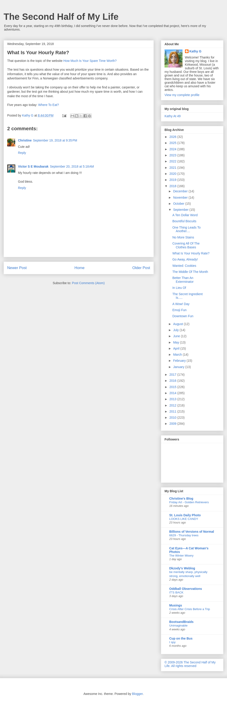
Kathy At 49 (173, 116)
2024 (173, 149)
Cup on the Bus (180, 638)
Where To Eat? (48, 105)
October (179, 203)
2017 (173, 374)
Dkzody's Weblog (182, 568)
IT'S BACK (176, 592)
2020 (173, 173)
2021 (173, 167)
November (180, 197)
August (178, 324)
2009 (173, 423)
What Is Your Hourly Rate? (190, 253)
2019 (173, 180)
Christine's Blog (181, 498)
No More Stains (183, 237)
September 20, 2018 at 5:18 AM (72, 166)
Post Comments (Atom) (88, 283)
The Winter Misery (181, 555)
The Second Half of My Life (61, 17)
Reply (22, 153)
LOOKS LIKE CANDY (183, 519)
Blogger (137, 694)
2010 (173, 417)
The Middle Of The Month (190, 272)
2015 (173, 387)
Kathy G (195, 51)
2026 (173, 137)
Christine (25, 140)
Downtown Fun (182, 316)
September (181, 209)
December (180, 191)
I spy (172, 642)
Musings (175, 605)
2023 (173, 155)
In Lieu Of (179, 288)
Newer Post (17, 268)
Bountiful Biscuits (184, 221)
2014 (173, 393)
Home (79, 268)
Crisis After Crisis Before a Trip (189, 609)
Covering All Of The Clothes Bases (186, 245)
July (176, 330)
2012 (173, 405)
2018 (173, 186)
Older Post (141, 268)
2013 (173, 399)
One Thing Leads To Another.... (186, 229)
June (177, 336)
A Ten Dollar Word (185, 215)
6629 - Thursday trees (183, 535)
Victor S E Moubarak (33, 166)
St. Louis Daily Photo (185, 515)
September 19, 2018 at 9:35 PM (55, 140)
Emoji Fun (179, 310)
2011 (173, 411)
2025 (173, 143)
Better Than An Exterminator (183, 279)
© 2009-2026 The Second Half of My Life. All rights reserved (190, 664)
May (176, 342)
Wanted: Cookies (184, 265)
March (178, 354)
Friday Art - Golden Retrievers (189, 502)
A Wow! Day (180, 304)
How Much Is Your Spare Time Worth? (90, 61)
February (180, 360)
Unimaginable (178, 625)
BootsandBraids (181, 622)
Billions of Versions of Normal (191, 531)
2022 (173, 161)
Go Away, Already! (185, 259)
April (176, 348)
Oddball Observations (185, 589)
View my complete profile (182, 95)
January (179, 367)
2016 (173, 380)
